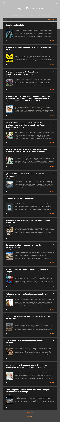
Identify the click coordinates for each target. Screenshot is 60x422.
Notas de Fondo (46, 15)
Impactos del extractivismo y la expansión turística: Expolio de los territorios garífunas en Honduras (27, 150)
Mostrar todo (51, 19)
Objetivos (22, 15)
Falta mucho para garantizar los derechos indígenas (27, 294)
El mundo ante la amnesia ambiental (20, 198)
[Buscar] (56, 3)
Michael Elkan (33, 418)
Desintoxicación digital (15, 25)
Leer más (52, 40)
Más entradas (30, 412)
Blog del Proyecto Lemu (30, 8)
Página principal (14, 15)
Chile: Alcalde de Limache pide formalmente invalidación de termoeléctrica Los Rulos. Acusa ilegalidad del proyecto (25, 125)
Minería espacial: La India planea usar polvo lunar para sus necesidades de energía (28, 391)
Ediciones (37, 15)
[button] (53, 25)
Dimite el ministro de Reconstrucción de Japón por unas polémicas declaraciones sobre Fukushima (26, 366)
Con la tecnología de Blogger (30, 416)
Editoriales (30, 15)
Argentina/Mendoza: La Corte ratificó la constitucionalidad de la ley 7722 (22, 73)
